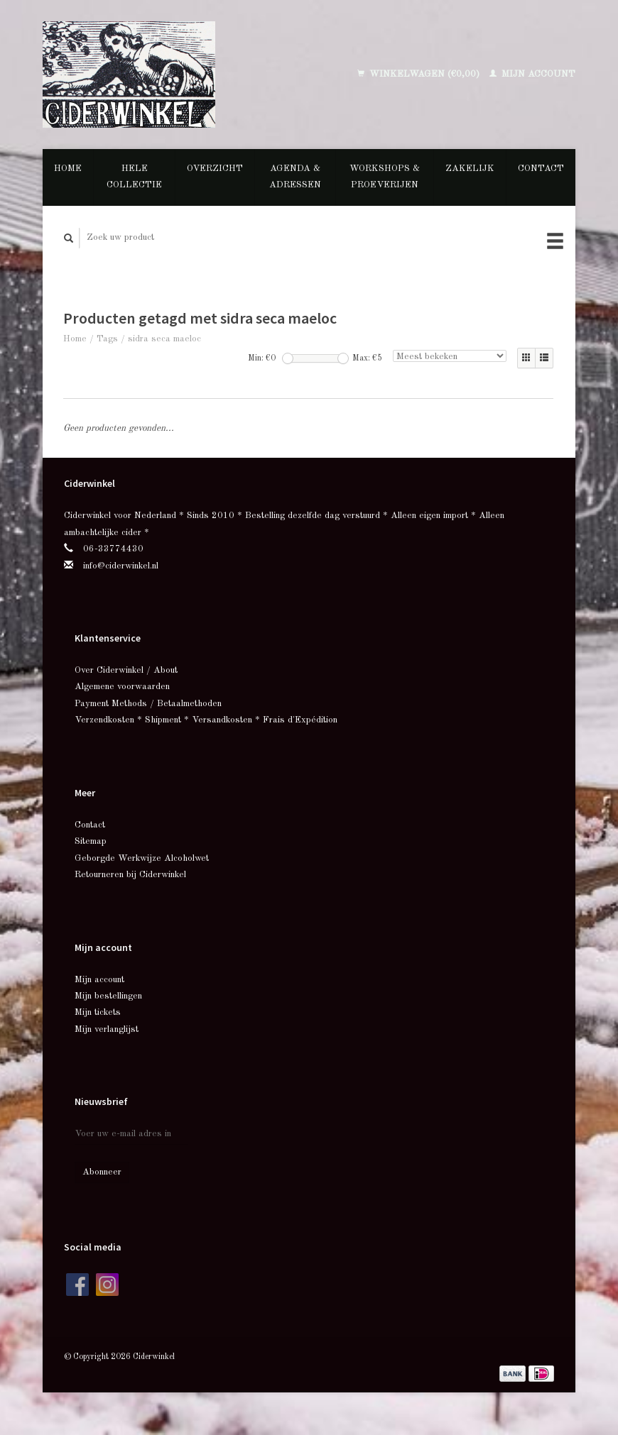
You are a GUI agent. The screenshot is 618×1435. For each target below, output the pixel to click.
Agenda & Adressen (295, 176)
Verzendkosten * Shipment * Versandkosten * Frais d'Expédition (206, 720)
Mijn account (532, 74)
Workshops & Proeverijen (384, 176)
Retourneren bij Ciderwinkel (130, 874)
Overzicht (215, 168)
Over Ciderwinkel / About (126, 670)
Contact (541, 168)
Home (68, 168)
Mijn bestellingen (108, 996)
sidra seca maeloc (164, 338)
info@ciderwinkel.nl (120, 566)
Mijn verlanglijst (107, 1029)
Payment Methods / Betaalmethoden (148, 703)
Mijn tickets (98, 1012)
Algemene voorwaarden (122, 686)
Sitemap (91, 841)
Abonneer (101, 1172)
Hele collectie (134, 176)
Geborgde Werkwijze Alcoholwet (142, 858)
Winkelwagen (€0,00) (419, 74)
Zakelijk (469, 168)
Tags (107, 338)
